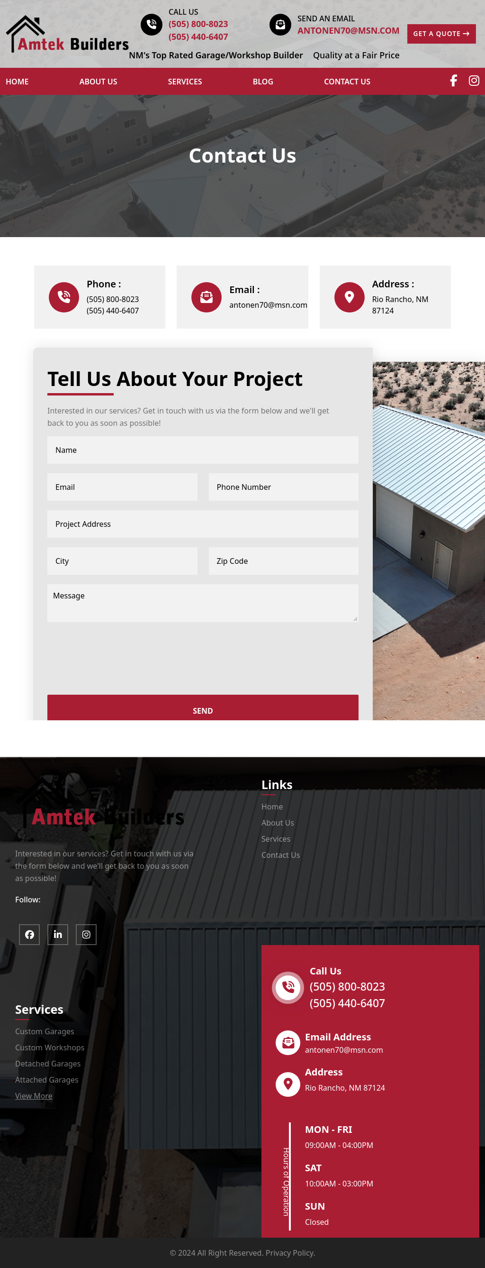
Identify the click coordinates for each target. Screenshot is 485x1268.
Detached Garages (48, 1063)
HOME (17, 81)
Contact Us (347, 81)
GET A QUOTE (442, 33)
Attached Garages (47, 1080)
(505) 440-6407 (198, 36)
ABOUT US (98, 81)
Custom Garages (44, 1031)
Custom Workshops (49, 1047)
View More (34, 1096)
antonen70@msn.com (348, 30)
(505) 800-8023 (198, 23)
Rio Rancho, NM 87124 (400, 305)
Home (272, 806)
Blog (263, 81)
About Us (277, 823)
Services (185, 81)
